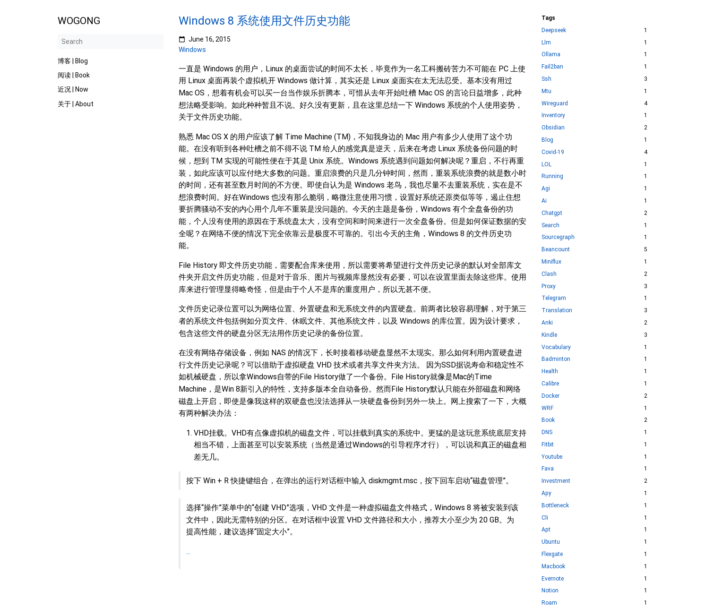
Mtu (546, 91)
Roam (549, 603)
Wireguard (555, 104)
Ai (544, 201)
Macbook (553, 567)
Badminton (556, 359)
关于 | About (76, 104)
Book (548, 420)
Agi (546, 189)
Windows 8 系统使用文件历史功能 (264, 20)
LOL (546, 165)
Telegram (554, 298)
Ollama (551, 54)
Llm (546, 43)
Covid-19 (553, 152)
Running (552, 176)
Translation (557, 311)
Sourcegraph (558, 237)
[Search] (110, 41)
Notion (550, 591)
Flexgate (552, 554)
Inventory (553, 115)
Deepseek (554, 30)
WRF (547, 408)
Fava (548, 469)
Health (550, 371)
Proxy (549, 286)
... (188, 551)
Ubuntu (551, 542)
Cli (545, 518)
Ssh (546, 79)
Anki (547, 323)
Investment (556, 481)
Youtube (552, 457)
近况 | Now (73, 89)
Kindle (549, 335)
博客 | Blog (73, 61)
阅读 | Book (74, 75)
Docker (550, 396)
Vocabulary (556, 347)
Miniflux (551, 262)
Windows (192, 49)
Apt (546, 530)
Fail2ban (552, 67)
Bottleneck (555, 506)
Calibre (550, 384)
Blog (547, 140)
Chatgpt (552, 213)
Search (550, 225)
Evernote (553, 579)
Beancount (556, 250)
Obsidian (553, 128)
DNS (547, 432)
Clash (549, 274)
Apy (546, 493)
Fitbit (548, 445)
